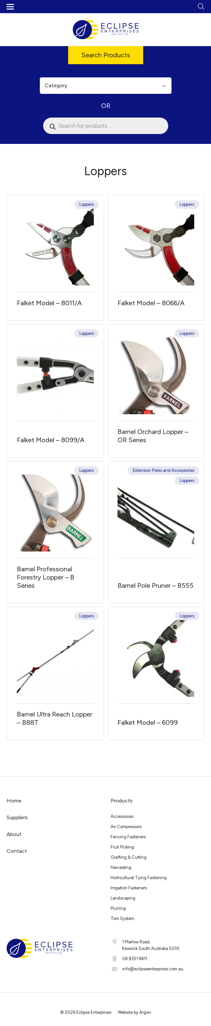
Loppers (86, 204)
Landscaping (123, 898)
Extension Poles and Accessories (163, 470)
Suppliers (17, 817)
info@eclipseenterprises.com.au (152, 968)
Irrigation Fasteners (129, 887)
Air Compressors (126, 826)
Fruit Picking (122, 847)
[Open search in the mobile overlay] (105, 125)
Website (125, 1012)
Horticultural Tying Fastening (139, 877)
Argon (145, 1012)
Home (14, 800)
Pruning (118, 908)
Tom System (122, 918)
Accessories (122, 816)
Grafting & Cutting (128, 857)
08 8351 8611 (134, 958)
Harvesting (121, 867)
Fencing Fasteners (128, 836)
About (14, 834)
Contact (17, 851)
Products (122, 800)
